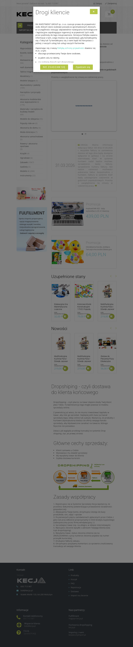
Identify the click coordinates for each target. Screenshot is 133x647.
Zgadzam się (83, 67)
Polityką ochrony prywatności (70, 48)
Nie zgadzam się (54, 67)
